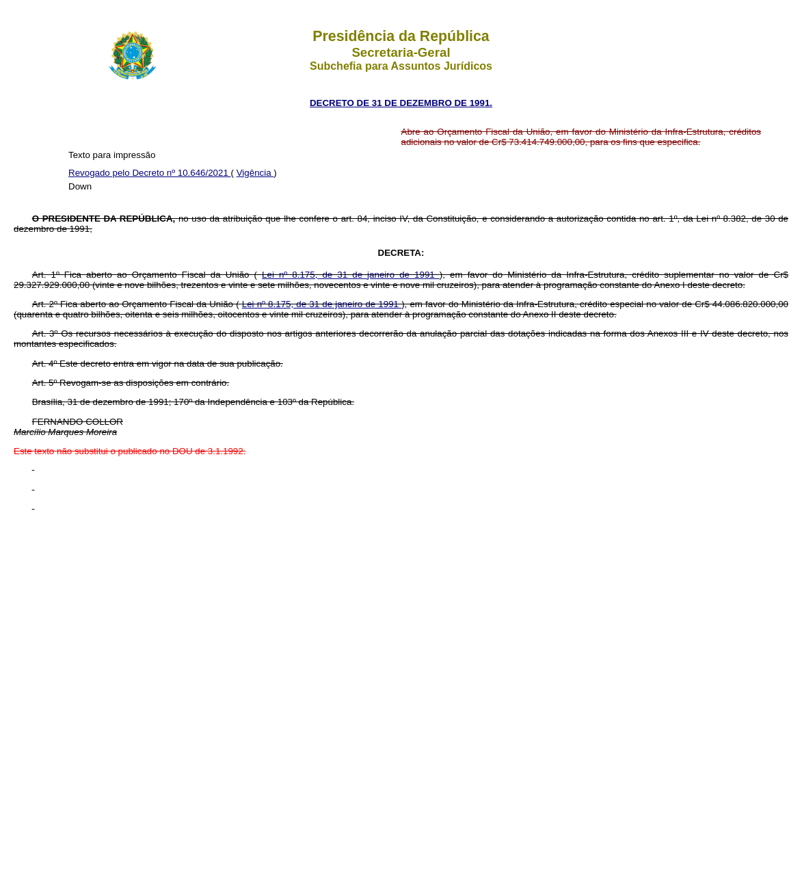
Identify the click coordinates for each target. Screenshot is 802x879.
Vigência (255, 173)
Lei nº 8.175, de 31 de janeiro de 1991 (351, 275)
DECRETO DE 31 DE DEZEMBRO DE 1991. (401, 103)
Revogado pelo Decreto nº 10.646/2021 (149, 173)
